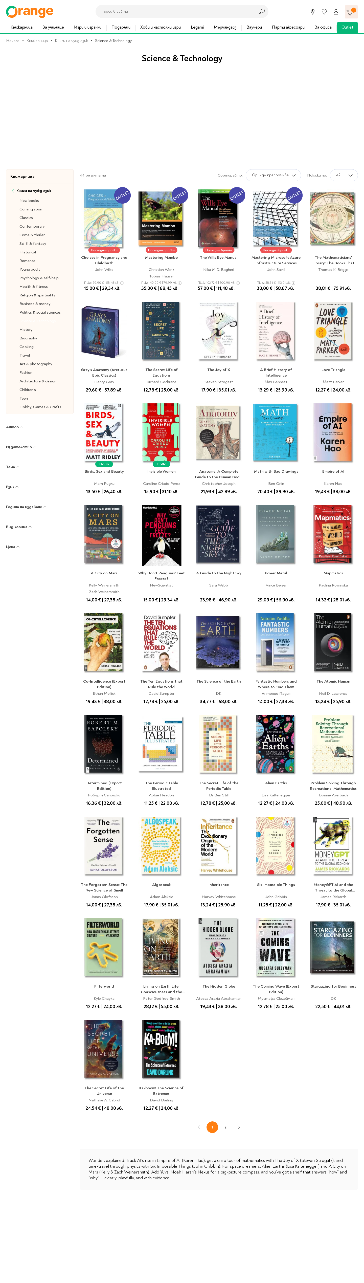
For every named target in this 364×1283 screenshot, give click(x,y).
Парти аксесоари (288, 27)
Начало (12, 40)
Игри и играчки (87, 27)
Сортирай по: (230, 175)
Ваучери (254, 27)
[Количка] (351, 11)
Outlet (347, 27)
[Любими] (324, 12)
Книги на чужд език (71, 40)
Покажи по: (317, 175)
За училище (53, 27)
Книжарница (22, 27)
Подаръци (120, 27)
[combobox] (174, 11)
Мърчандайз (225, 27)
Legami (197, 27)
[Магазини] (312, 12)
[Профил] (336, 12)
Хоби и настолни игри (160, 27)
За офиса (323, 27)
